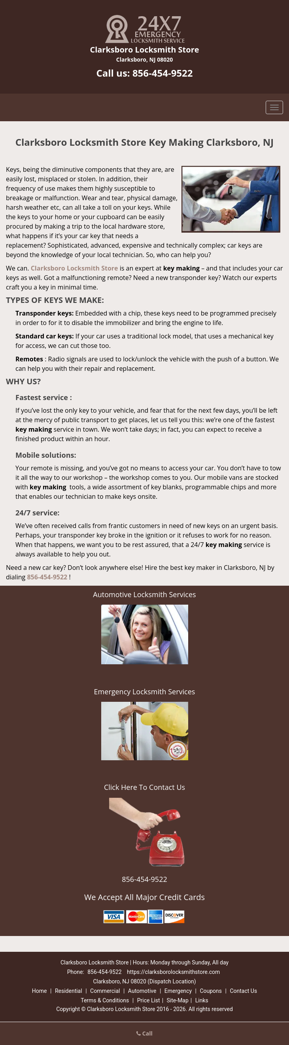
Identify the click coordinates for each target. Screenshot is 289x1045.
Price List (148, 1000)
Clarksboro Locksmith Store (74, 268)
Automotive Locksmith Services (144, 594)
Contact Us (243, 991)
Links (201, 1000)
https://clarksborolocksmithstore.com (173, 972)
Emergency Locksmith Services (144, 691)
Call (144, 1033)
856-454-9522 (162, 72)
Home (39, 991)
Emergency (178, 991)
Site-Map (178, 1000)
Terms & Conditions (105, 1000)
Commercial (105, 991)
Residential (68, 991)
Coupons (211, 991)
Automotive (142, 991)
